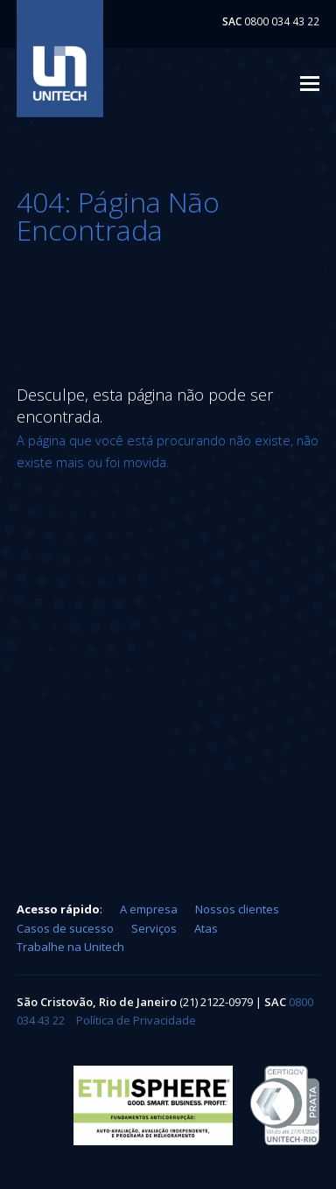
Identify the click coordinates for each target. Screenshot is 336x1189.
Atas (206, 928)
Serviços (154, 928)
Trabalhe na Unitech (70, 947)
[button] (309, 82)
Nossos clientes (237, 909)
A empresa (149, 909)
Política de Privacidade (136, 1020)
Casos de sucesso (65, 928)
